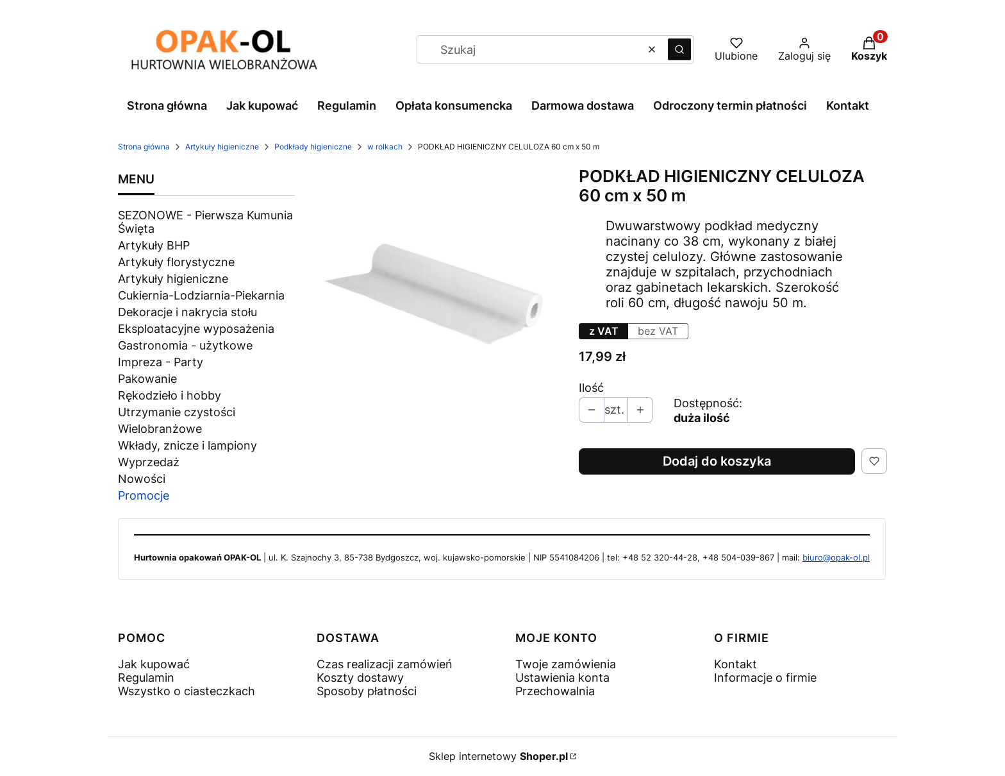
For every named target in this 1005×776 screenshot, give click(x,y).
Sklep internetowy (498, 756)
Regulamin (146, 677)
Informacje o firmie (765, 677)
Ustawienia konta (562, 677)
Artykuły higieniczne (222, 146)
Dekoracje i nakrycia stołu (187, 312)
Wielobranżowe (160, 428)
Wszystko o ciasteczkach (186, 691)
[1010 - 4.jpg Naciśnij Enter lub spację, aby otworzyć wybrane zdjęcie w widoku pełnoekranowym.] (437, 286)
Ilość (591, 387)
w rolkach (385, 146)
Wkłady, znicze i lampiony (187, 445)
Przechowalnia (555, 691)
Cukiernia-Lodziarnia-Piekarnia (201, 295)
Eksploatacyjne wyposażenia (196, 328)
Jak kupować (154, 664)
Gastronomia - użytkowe (185, 345)
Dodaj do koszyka (717, 461)
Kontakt (735, 664)
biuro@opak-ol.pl (836, 557)
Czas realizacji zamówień (385, 664)
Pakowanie (147, 378)
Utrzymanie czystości (176, 412)
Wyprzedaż (148, 462)
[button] (679, 49)
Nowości (141, 478)
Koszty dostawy (360, 677)
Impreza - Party (160, 362)
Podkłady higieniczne (313, 146)
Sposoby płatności (367, 691)
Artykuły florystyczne (176, 262)
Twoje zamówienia (565, 664)
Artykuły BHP (154, 245)
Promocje (143, 495)
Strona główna (144, 146)
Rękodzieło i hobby (169, 395)
